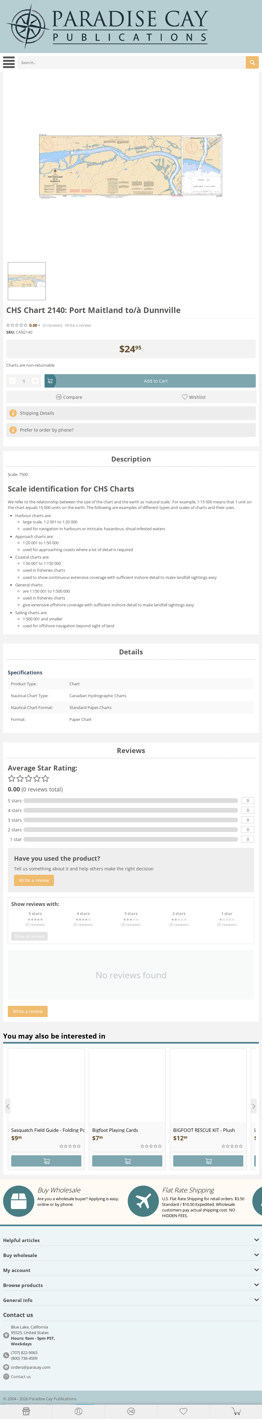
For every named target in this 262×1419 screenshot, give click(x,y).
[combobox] (138, 62)
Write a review (78, 325)
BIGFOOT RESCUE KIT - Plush (204, 1130)
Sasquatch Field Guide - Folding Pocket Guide (47, 1130)
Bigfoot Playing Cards (115, 1130)
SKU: (10, 332)
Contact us (21, 1376)
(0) (52, 325)
